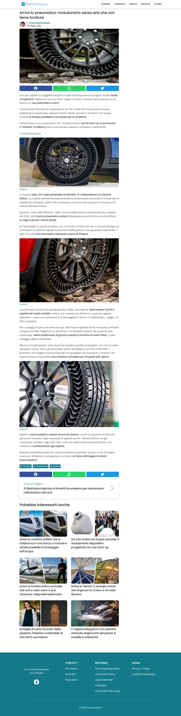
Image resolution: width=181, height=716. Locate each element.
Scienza (105, 4)
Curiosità (119, 4)
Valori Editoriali (104, 679)
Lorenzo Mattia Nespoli (39, 22)
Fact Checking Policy (107, 668)
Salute (133, 4)
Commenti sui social (107, 691)
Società (145, 4)
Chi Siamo (71, 668)
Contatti (70, 674)
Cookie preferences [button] (143, 674)
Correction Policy (105, 674)
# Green (55, 466)
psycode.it (71, 679)
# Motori (25, 466)
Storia (158, 4)
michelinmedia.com (32, 133)
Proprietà (100, 685)
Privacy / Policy (141, 668)
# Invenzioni (40, 466)
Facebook (23, 189)
